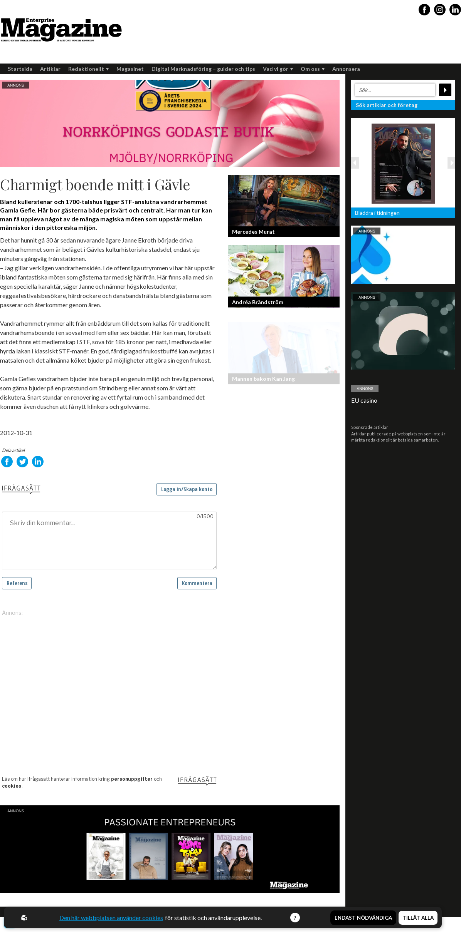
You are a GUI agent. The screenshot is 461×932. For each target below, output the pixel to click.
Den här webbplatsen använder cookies (111, 917)
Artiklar (50, 68)
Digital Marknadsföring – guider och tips (203, 68)
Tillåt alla (418, 918)
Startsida (20, 68)
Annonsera (346, 68)
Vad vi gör (278, 68)
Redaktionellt (88, 68)
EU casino (364, 400)
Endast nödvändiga (363, 918)
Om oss (313, 68)
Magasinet (130, 68)
